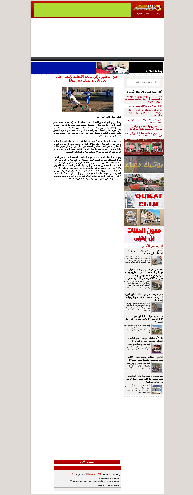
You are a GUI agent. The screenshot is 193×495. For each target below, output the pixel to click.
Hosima (123, 59)
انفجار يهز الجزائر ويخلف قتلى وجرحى (145, 106)
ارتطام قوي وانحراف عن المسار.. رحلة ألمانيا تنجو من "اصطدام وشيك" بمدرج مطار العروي (145, 112)
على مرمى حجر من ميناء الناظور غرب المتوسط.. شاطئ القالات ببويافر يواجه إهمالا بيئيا (144, 297)
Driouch (135, 59)
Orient (112, 59)
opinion (57, 59)
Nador (146, 59)
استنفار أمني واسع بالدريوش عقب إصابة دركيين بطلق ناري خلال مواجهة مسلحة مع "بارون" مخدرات (143, 99)
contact (38, 59)
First (158, 59)
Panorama (67, 59)
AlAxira (49, 59)
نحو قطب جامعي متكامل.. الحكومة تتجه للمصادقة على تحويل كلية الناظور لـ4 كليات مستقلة (144, 379)
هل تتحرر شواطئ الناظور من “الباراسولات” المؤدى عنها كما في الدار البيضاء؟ (144, 319)
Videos (81, 59)
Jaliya (92, 59)
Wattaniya (102, 59)
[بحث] (143, 82)
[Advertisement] (97, 37)
